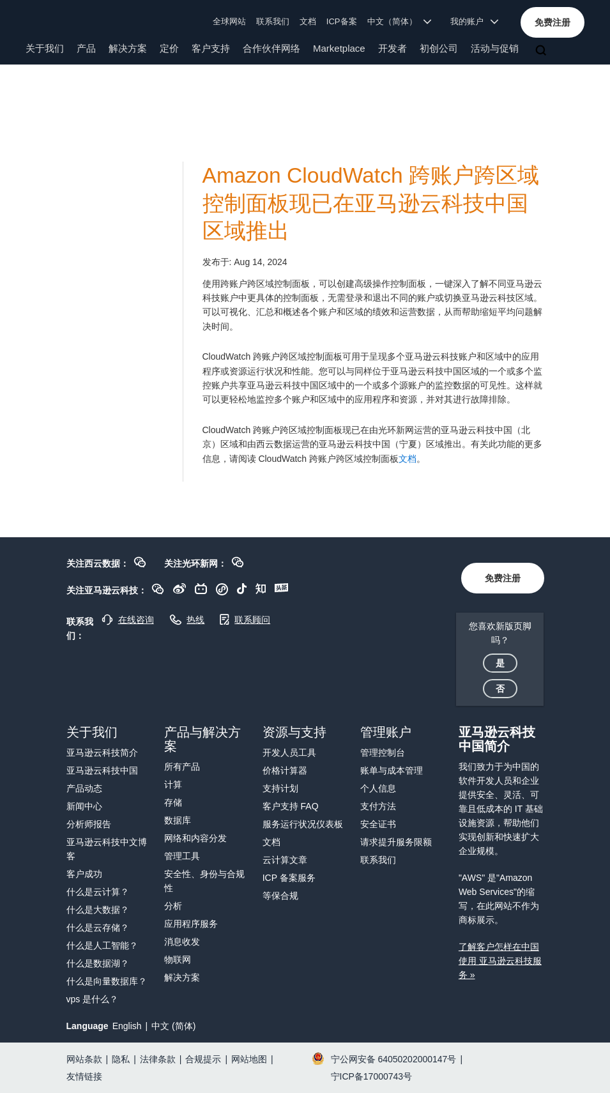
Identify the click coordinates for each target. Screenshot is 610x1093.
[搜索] (542, 51)
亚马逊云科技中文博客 (106, 849)
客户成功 (84, 874)
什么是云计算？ (97, 892)
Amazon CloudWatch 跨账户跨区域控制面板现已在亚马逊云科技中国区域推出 (370, 203)
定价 (169, 48)
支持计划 (280, 788)
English (127, 1026)
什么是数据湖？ (97, 963)
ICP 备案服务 (289, 878)
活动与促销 (495, 48)
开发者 (392, 48)
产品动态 (84, 788)
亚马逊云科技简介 (102, 752)
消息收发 (182, 941)
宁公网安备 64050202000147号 (394, 1059)
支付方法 (378, 806)
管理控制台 (382, 752)
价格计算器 (285, 770)
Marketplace (339, 48)
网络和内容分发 (195, 838)
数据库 (177, 820)
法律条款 (158, 1059)
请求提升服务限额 (396, 842)
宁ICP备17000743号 (372, 1076)
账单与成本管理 (391, 770)
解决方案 (128, 48)
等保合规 (280, 895)
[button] (552, 22)
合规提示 (203, 1059)
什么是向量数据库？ (106, 981)
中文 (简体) (173, 1026)
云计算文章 (285, 860)
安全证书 (378, 824)
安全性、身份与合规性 (204, 881)
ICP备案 (341, 21)
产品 (86, 48)
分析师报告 (88, 824)
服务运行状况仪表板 (303, 824)
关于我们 (45, 48)
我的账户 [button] (474, 21)
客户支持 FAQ (291, 806)
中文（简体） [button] (399, 21)
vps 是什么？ (92, 999)
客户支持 (211, 48)
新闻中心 (84, 806)
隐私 (121, 1059)
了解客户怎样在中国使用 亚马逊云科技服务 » (500, 961)
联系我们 (272, 21)
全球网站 (229, 21)
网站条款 (84, 1059)
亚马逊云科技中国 (102, 770)
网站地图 (249, 1059)
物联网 (177, 959)
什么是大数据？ (97, 910)
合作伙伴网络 (271, 48)
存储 (173, 802)
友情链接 (84, 1076)
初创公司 (439, 48)
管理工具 (182, 856)
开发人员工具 (289, 752)
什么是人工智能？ (102, 945)
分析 (173, 906)
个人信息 (378, 788)
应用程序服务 (191, 924)
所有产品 (182, 766)
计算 (173, 784)
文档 (308, 21)
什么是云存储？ (97, 927)
